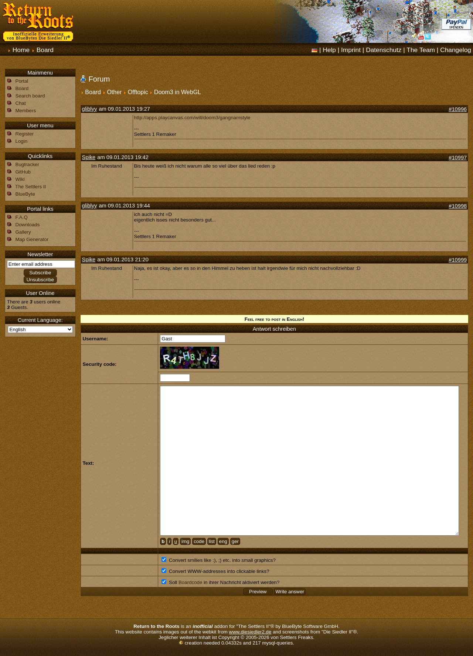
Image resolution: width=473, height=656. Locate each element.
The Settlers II (30, 186)
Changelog (455, 50)
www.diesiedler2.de (250, 632)
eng (223, 541)
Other (114, 92)
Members (26, 110)
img (185, 541)
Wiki (20, 179)
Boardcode (190, 582)
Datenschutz (383, 50)
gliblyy (89, 109)
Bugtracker (27, 164)
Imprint (351, 50)
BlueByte (25, 194)
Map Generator (32, 239)
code (199, 541)
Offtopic (138, 92)
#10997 (458, 158)
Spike (89, 157)
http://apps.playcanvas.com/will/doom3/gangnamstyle (192, 117)
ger (235, 541)
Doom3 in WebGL (177, 92)
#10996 (458, 109)
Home (21, 50)
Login (22, 141)
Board (45, 50)
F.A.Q (22, 217)
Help (329, 50)
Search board (30, 96)
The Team (420, 50)
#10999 (458, 260)
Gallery (23, 232)
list (212, 541)
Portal (22, 81)
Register (25, 134)
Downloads (28, 224)
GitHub (23, 172)
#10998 (458, 206)
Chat (21, 103)
